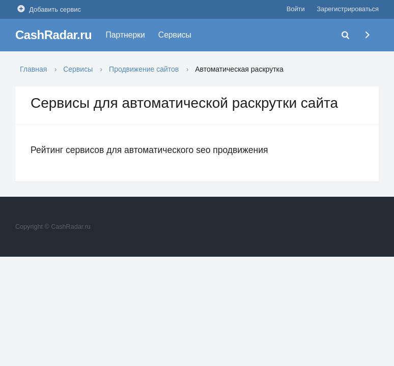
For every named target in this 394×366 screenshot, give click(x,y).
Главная (33, 69)
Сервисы (174, 34)
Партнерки (125, 34)
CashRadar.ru (53, 35)
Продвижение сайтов (144, 69)
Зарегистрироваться (348, 9)
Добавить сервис (48, 9)
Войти (296, 9)
